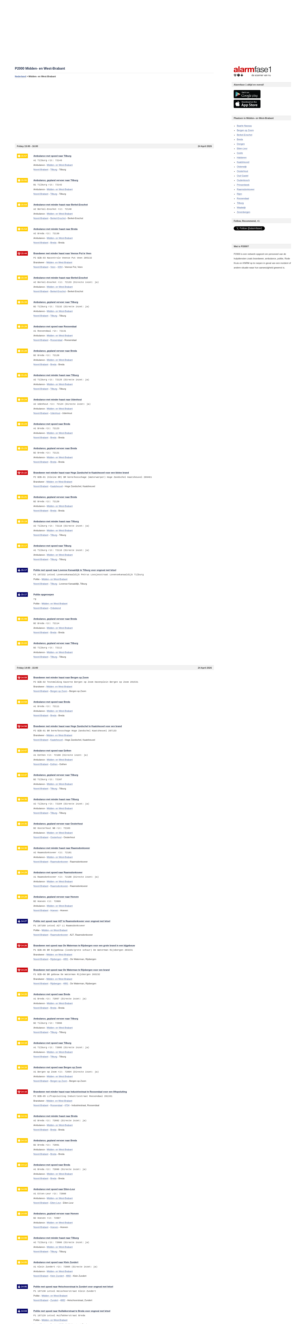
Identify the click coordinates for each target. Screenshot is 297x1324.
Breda (240, 139)
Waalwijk (241, 207)
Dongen (241, 144)
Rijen (239, 194)
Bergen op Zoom (245, 130)
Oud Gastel (242, 175)
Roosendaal (243, 198)
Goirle (240, 153)
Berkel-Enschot (244, 135)
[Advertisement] (114, 111)
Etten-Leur (242, 148)
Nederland (20, 76)
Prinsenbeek (243, 185)
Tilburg (240, 203)
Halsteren (241, 157)
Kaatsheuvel (243, 162)
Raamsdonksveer (246, 189)
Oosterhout (242, 171)
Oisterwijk (242, 166)
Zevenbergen (243, 212)
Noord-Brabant (40, 169)
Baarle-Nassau (244, 126)
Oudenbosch (243, 180)
